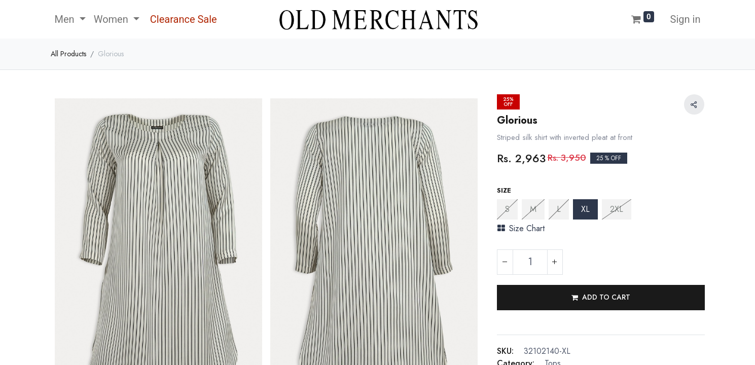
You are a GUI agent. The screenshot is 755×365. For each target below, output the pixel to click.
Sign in (685, 19)
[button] (601, 297)
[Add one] (554, 262)
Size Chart (521, 228)
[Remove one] (505, 262)
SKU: (505, 351)
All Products (68, 54)
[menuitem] (182, 19)
